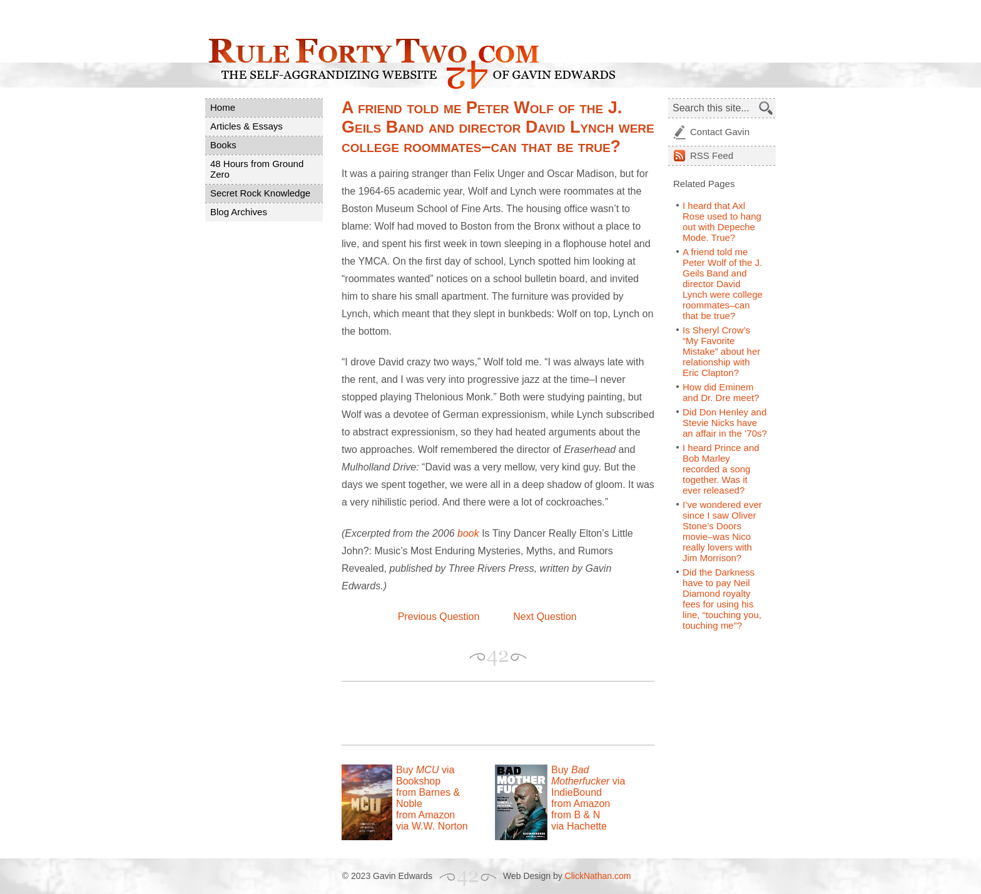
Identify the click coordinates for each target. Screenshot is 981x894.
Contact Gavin (720, 131)
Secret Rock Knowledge (260, 193)
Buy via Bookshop (425, 775)
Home (222, 107)
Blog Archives (238, 211)
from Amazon (425, 815)
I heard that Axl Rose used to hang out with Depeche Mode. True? (722, 221)
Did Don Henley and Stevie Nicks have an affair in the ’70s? (725, 423)
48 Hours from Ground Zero (256, 169)
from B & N (575, 815)
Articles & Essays (246, 126)
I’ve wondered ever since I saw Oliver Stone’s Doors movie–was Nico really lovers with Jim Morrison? (722, 531)
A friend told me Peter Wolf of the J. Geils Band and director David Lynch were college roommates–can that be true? (723, 283)
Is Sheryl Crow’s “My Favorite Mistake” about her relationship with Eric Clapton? (721, 351)
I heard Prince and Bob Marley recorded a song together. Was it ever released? (721, 468)
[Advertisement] (488, 713)
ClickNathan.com (598, 876)
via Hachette (579, 826)
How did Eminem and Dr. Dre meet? (721, 392)
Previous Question (439, 616)
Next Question (544, 616)
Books (223, 145)
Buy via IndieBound (588, 781)
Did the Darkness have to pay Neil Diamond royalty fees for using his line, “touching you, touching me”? (722, 599)
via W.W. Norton (432, 826)
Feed (711, 155)
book (468, 533)
